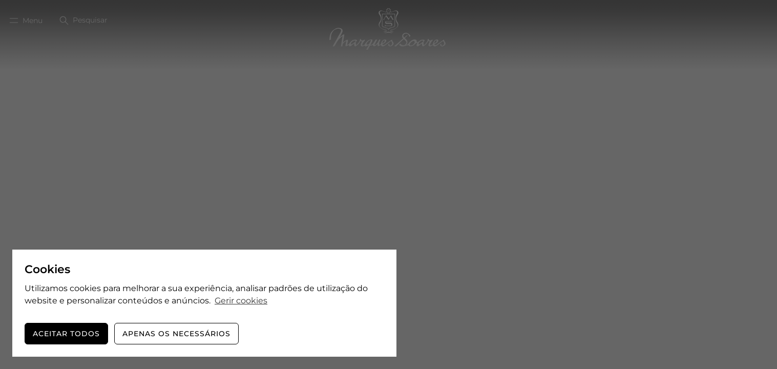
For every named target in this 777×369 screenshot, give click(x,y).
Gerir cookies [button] (241, 300)
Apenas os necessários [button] (176, 333)
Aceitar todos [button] (66, 333)
